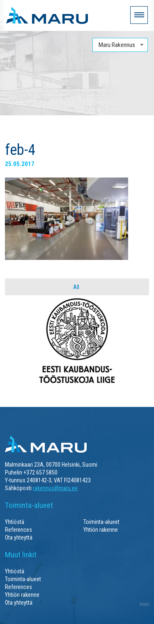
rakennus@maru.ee (55, 488)
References (18, 529)
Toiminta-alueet (101, 522)
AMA (144, 604)
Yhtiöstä (14, 522)
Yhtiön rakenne (100, 529)
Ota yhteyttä (18, 537)
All (76, 287)
